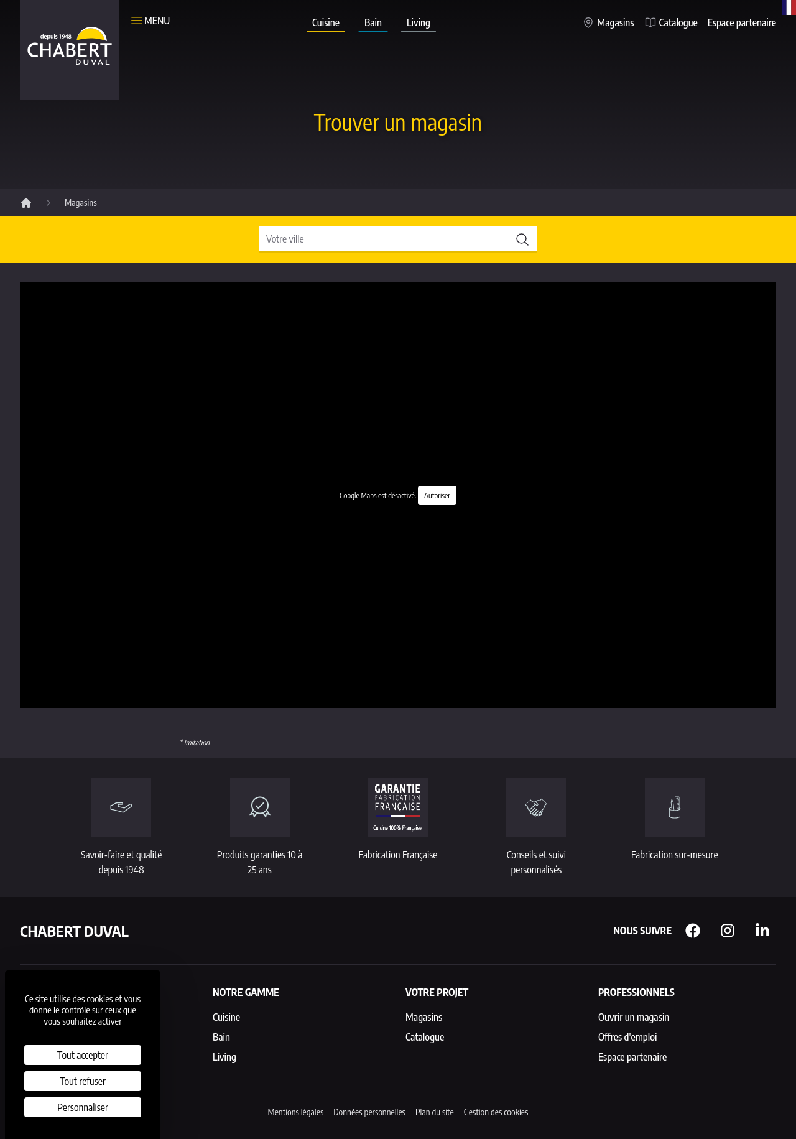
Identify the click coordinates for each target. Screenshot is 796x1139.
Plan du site (434, 1112)
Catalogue (671, 22)
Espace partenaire (742, 22)
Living (418, 24)
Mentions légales (296, 1112)
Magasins (608, 22)
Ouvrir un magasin (633, 1017)
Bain (373, 24)
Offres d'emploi (627, 1037)
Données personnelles (369, 1112)
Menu (149, 20)
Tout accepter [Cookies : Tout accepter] (82, 1055)
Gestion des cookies (496, 1112)
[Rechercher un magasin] (398, 239)
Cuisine (326, 24)
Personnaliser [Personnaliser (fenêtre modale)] (82, 1107)
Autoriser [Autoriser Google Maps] (437, 495)
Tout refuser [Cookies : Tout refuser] (83, 1081)
